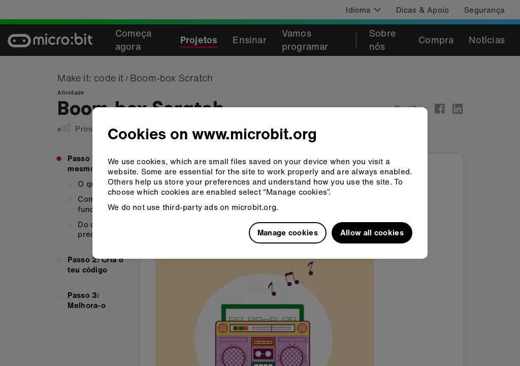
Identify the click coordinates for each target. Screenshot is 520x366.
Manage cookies (287, 232)
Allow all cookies (372, 232)
